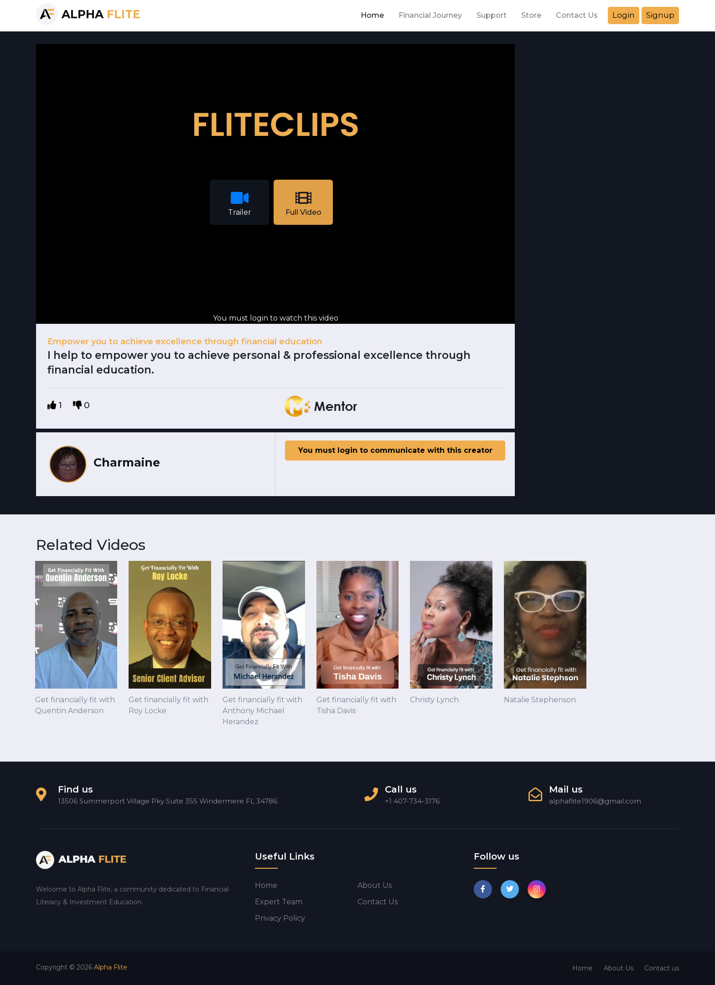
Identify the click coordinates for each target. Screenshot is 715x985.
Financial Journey (430, 15)
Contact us (378, 901)
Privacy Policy (280, 918)
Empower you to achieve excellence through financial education (184, 342)
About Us (618, 968)
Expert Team (278, 901)
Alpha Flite (110, 967)
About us (375, 885)
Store (531, 15)
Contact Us (577, 15)
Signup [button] (660, 15)
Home (372, 15)
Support (492, 15)
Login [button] (623, 15)
